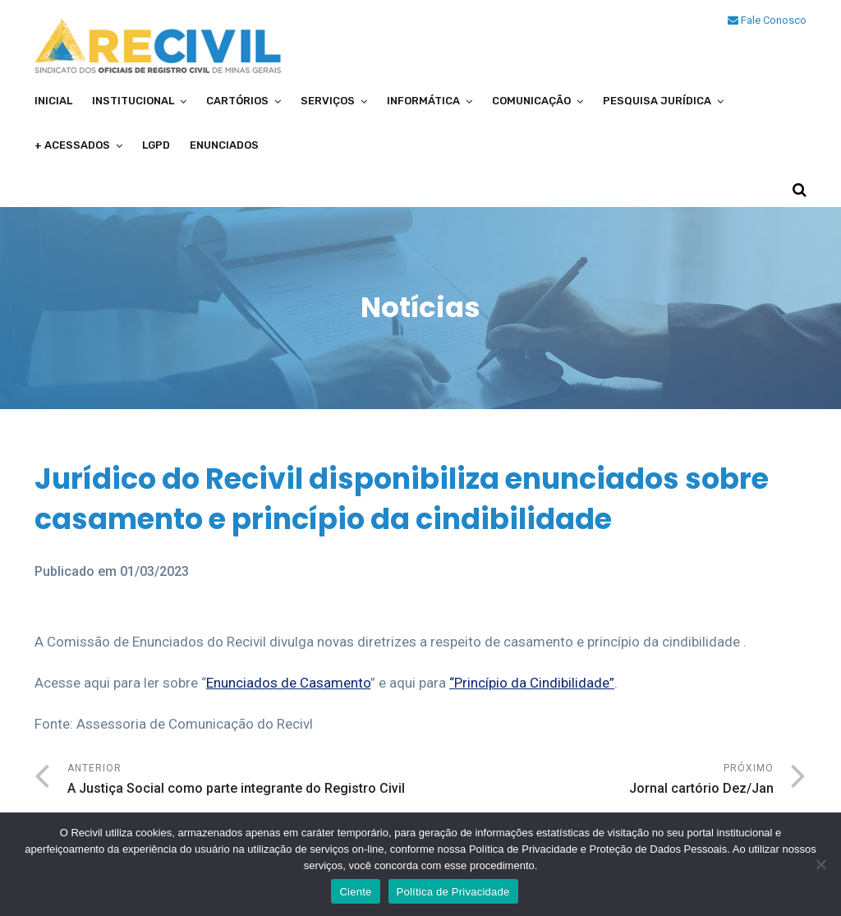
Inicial (53, 100)
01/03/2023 (154, 571)
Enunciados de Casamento (288, 682)
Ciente (355, 892)
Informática (423, 100)
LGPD (156, 145)
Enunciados (224, 145)
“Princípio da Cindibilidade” (531, 682)
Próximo (597, 780)
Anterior (243, 780)
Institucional (133, 100)
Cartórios (237, 100)
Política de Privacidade (453, 892)
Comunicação (531, 100)
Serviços (328, 100)
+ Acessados (72, 145)
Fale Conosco (767, 20)
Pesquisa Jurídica (657, 100)
